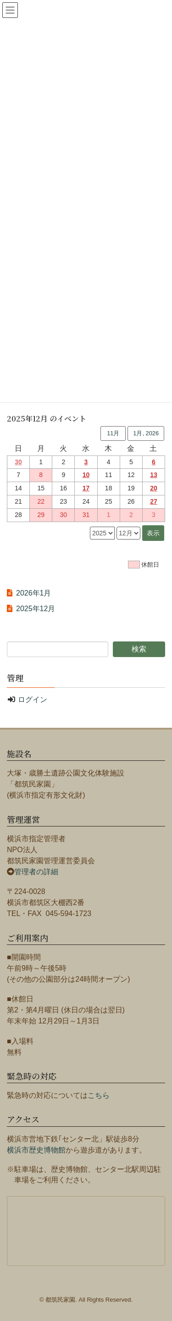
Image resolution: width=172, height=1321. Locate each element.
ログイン (32, 699)
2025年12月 (35, 609)
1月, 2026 (146, 433)
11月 (113, 433)
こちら (99, 1095)
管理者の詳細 (36, 872)
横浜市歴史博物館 (36, 1150)
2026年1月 (33, 593)
